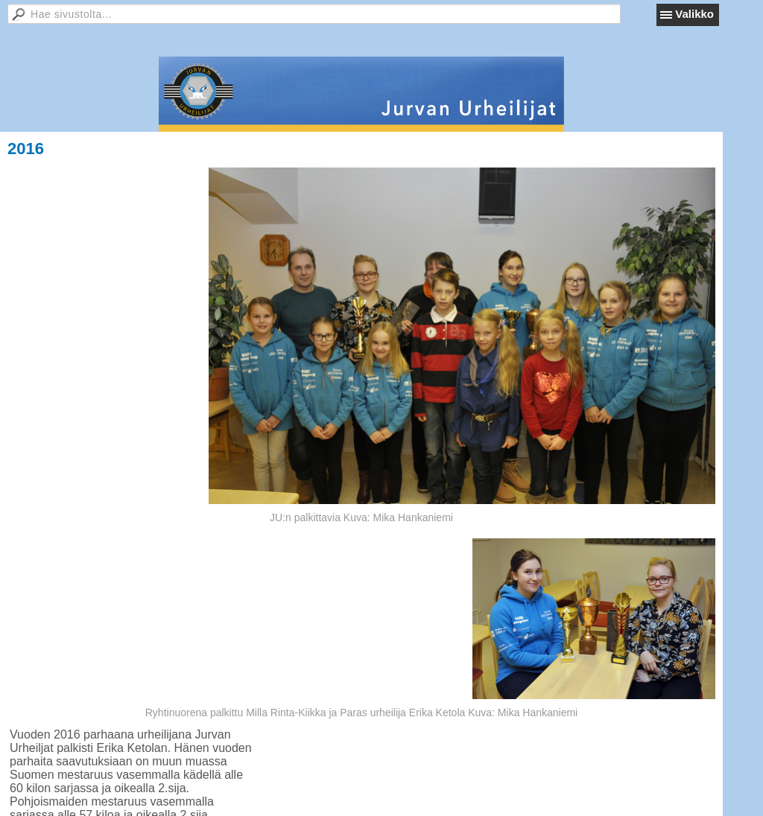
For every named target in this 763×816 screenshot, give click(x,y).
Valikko (694, 13)
